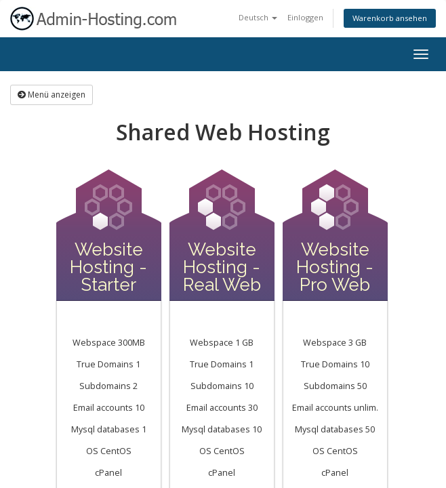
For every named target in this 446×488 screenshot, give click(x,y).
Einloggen (305, 17)
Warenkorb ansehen (389, 18)
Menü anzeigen (51, 94)
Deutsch (258, 17)
